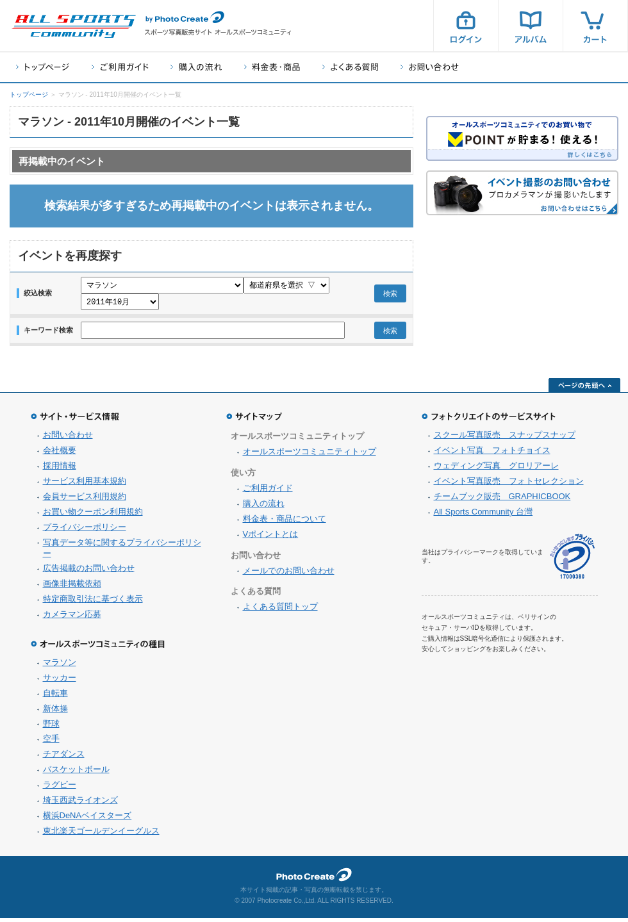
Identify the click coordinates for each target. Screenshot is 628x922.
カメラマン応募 (72, 618)
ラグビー (59, 788)
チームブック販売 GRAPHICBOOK (502, 500)
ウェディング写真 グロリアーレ (496, 469)
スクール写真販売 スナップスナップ (504, 438)
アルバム (531, 25)
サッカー (59, 681)
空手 (51, 742)
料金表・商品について (284, 522)
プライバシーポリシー (84, 531)
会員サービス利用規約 (84, 500)
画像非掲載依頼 (72, 587)
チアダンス (64, 757)
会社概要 (59, 454)
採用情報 (59, 469)
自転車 (55, 697)
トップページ (42, 67)
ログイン (466, 25)
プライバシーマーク (572, 560)
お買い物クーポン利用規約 (93, 515)
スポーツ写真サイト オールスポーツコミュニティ (74, 26)
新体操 (55, 712)
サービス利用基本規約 (84, 485)
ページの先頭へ (584, 389)
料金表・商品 (272, 67)
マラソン (59, 666)
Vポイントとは (271, 538)
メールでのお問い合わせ (289, 574)
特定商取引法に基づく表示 (93, 602)
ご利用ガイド (119, 67)
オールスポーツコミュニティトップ (309, 455)
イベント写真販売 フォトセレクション (509, 485)
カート (595, 25)
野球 (51, 727)
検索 (390, 295)
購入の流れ (196, 67)
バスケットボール (76, 773)
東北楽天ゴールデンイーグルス (101, 834)
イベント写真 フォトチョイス (492, 454)
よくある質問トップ (280, 610)
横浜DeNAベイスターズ (87, 819)
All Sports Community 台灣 (483, 515)
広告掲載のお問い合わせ (89, 572)
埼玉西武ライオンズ (80, 804)
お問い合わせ (429, 67)
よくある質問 (350, 67)
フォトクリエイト (314, 878)
